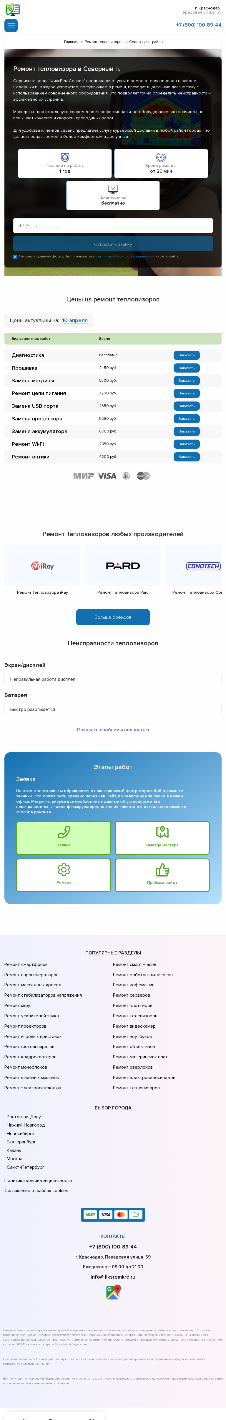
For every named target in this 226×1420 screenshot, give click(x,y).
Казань (14, 1126)
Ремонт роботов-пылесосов (142, 973)
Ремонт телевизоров (134, 1006)
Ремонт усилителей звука (30, 1006)
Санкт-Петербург (24, 1142)
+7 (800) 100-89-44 (199, 24)
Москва (14, 1134)
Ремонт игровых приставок (31, 1023)
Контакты (113, 1208)
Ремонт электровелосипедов (143, 1056)
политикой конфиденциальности (126, 257)
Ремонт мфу (16, 998)
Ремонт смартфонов (25, 965)
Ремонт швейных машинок (30, 1056)
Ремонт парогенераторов (30, 973)
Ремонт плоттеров (132, 998)
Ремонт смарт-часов (134, 965)
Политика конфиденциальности (36, 1155)
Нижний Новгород (25, 1101)
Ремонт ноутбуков (131, 1023)
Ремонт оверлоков (132, 1048)
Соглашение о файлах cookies (35, 1163)
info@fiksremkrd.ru (113, 1248)
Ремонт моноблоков (24, 1048)
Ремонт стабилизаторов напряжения (42, 990)
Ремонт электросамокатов (31, 1064)
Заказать (187, 355)
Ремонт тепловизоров (135, 1064)
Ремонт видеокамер (133, 1015)
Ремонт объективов (133, 1031)
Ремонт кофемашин (133, 982)
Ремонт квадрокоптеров (29, 1039)
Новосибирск (20, 1109)
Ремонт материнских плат (139, 1039)
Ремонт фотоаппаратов (28, 1031)
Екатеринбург (21, 1117)
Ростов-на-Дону (23, 1092)
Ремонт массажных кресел (31, 982)
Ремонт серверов (131, 990)
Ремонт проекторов (24, 1015)
